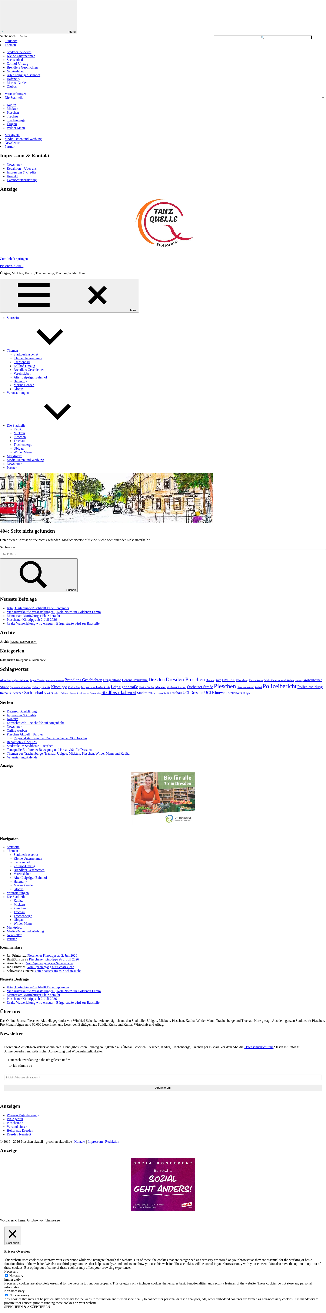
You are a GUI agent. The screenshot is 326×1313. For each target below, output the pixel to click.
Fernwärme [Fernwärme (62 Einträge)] (256, 680)
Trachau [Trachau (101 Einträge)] (176, 693)
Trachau (12, 116)
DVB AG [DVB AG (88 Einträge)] (229, 680)
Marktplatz (12, 135)
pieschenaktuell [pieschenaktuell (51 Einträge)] (245, 687)
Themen (10, 45)
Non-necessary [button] (14, 1291)
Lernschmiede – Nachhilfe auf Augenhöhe (35, 723)
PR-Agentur (15, 1119)
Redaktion (112, 1141)
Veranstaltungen (16, 94)
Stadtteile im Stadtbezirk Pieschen (30, 746)
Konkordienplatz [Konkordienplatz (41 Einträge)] (76, 687)
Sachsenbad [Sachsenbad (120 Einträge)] (33, 692)
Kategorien (7, 660)
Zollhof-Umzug (17, 63)
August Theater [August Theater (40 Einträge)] (37, 680)
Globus (12, 86)
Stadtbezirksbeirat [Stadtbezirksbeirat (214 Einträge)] (119, 692)
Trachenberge (16, 120)
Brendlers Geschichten (22, 67)
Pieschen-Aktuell (11, 266)
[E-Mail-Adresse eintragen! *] (163, 1077)
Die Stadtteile (14, 97)
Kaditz (11, 105)
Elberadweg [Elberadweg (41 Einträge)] (242, 680)
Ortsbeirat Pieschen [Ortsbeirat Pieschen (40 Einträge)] (176, 687)
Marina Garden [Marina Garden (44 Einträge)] (146, 687)
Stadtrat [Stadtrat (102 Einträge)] (143, 693)
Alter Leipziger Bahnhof (23, 75)
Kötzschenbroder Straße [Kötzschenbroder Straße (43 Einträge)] (98, 687)
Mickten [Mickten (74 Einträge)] (160, 687)
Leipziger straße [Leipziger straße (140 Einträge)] (124, 686)
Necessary (16, 1275)
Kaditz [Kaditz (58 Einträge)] (46, 687)
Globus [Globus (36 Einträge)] (298, 680)
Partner (9, 146)
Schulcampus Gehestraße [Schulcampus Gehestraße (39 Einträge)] (88, 693)
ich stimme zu (20, 1065)
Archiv (4, 641)
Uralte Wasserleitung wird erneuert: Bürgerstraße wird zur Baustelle (53, 623)
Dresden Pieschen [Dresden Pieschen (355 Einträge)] (185, 679)
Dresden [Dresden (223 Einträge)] (157, 679)
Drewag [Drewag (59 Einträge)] (210, 680)
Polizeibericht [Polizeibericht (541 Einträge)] (279, 686)
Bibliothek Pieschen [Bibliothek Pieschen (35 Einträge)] (55, 680)
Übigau (12, 124)
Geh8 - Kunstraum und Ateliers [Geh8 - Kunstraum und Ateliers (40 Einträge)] (279, 680)
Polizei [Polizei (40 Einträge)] (258, 687)
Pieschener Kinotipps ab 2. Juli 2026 (32, 619)
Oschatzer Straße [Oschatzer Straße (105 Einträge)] (200, 687)
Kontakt (12, 176)
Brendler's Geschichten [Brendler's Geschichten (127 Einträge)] (83, 680)
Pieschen (13, 112)
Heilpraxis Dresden (20, 1130)
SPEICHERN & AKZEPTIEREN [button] (27, 1307)
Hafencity (13, 79)
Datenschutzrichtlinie (258, 1047)
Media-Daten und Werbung (23, 139)
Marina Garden (17, 83)
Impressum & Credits (21, 172)
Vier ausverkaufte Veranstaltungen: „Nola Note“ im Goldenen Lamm (54, 612)
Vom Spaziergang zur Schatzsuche (49, 963)
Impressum (95, 1141)
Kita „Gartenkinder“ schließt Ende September (38, 608)
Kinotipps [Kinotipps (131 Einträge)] (59, 687)
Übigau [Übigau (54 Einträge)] (247, 693)
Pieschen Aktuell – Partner (25, 734)
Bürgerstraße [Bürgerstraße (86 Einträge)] (112, 680)
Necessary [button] (11, 1271)
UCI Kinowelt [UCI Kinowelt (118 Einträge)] (215, 692)
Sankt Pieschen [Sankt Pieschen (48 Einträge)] (52, 693)
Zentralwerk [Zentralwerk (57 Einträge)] (235, 693)
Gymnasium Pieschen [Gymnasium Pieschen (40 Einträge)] (20, 687)
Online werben (17, 730)
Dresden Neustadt (19, 1134)
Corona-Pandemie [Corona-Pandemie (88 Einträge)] (135, 680)
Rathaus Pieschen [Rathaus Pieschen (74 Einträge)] (11, 693)
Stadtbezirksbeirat (19, 52)
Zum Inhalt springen (14, 259)
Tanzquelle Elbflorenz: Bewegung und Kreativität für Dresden (49, 749)
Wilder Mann (16, 128)
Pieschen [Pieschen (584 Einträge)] (225, 686)
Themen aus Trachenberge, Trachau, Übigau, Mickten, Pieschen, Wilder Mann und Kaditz (68, 753)
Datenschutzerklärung (22, 180)
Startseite (11, 41)
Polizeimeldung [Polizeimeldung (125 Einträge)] (310, 687)
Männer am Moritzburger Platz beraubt (33, 616)
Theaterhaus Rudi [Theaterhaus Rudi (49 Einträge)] (159, 693)
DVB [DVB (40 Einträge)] (218, 680)
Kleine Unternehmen (21, 56)
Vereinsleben (15, 71)
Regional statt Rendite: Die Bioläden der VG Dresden (50, 738)
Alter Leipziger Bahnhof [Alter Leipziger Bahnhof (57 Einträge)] (14, 680)
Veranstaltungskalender (23, 757)
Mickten (12, 108)
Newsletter (12, 143)
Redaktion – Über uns (22, 168)
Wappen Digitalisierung (23, 1115)
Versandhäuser (17, 1126)
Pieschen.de (15, 1123)
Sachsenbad (15, 60)
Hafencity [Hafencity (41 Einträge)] (37, 687)
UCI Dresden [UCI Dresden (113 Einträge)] (193, 693)
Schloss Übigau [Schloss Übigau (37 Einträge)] (68, 693)
